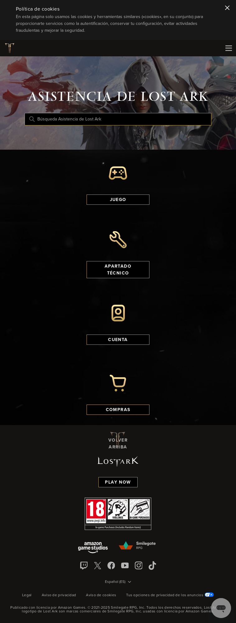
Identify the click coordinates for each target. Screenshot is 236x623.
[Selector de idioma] (118, 582)
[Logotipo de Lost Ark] (12, 48)
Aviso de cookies (101, 595)
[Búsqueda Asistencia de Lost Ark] (118, 119)
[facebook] (111, 565)
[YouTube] (125, 565)
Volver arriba (118, 440)
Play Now (118, 482)
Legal (27, 595)
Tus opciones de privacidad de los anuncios (170, 595)
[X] (97, 565)
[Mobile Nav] (228, 48)
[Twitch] (84, 565)
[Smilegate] (138, 545)
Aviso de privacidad (59, 595)
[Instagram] (139, 565)
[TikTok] (152, 565)
